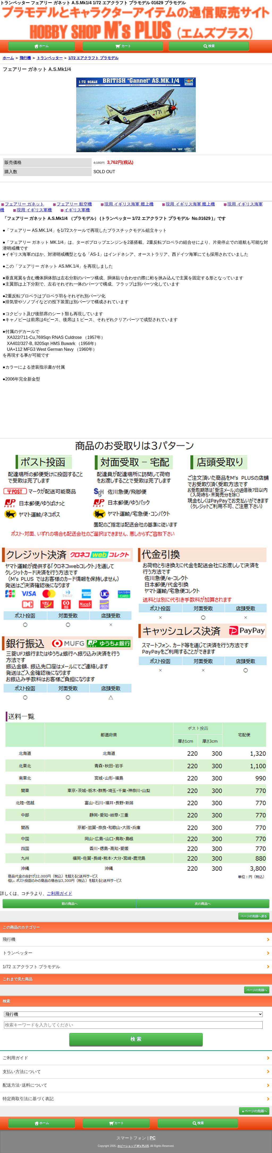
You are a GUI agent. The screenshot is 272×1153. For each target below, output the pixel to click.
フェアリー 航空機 (74, 204)
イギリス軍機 (77, 210)
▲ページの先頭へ (254, 1111)
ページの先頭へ (256, 990)
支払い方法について (22, 1071)
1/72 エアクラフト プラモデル (93, 58)
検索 (209, 45)
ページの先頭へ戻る (254, 916)
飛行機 (25, 58)
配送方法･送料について (25, 1085)
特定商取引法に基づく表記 (28, 1098)
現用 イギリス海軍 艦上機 (129, 204)
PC (152, 1138)
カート (123, 45)
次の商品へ (203, 904)
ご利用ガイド (59, 893)
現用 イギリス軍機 (34, 210)
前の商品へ (70, 904)
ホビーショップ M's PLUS (133, 1146)
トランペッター (50, 58)
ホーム (41, 45)
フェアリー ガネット (24, 204)
